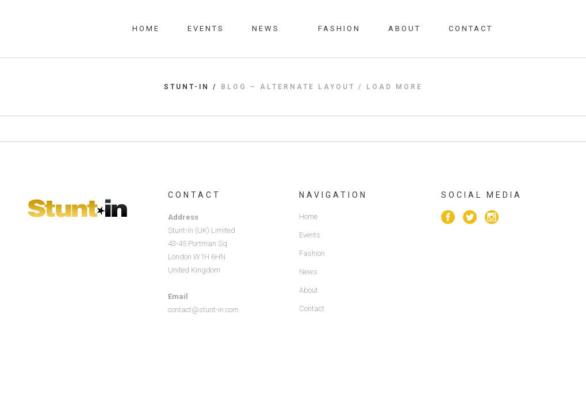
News (308, 271)
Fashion (312, 253)
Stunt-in (186, 87)
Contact (311, 308)
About (308, 290)
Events (309, 235)
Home (308, 216)
